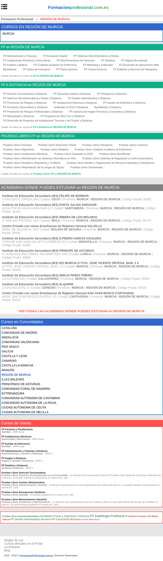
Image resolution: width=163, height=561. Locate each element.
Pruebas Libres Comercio (133, 145)
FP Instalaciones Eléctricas (16, 436)
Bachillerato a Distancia (107, 107)
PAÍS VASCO (10, 346)
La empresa (12, 547)
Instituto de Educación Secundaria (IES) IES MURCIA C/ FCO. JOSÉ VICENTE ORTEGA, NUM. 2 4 (70, 263)
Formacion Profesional (17, 19)
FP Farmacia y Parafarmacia (17, 429)
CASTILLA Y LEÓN (14, 356)
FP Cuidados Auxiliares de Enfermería (55, 65)
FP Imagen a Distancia (13, 458)
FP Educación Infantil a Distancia (72, 93)
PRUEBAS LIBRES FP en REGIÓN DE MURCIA (37, 136)
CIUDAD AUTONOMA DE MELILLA (24, 412)
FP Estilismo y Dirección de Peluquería (135, 69)
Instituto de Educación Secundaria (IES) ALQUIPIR (37, 284)
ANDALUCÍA (9, 337)
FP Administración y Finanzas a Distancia (24, 451)
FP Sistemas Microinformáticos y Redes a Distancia (32, 98)
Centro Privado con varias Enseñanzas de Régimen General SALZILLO (52, 226)
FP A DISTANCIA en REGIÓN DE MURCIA (33, 85)
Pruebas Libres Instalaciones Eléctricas (25, 154)
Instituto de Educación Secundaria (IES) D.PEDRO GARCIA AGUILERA (51, 238)
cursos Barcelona (91, 519)
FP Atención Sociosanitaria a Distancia (25, 93)
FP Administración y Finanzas (20, 56)
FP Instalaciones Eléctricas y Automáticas (26, 60)
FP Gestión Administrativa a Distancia (89, 98)
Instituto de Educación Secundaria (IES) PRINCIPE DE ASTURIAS (48, 250)
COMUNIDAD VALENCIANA (20, 342)
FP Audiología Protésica (107, 516)
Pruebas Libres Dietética (54, 149)
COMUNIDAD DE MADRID (19, 332)
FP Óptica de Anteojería (36, 69)
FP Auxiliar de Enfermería (15, 443)
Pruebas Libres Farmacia (17, 145)
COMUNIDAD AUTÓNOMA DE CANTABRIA (30, 398)
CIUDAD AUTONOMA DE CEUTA (23, 407)
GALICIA (7, 351)
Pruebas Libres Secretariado (86, 167)
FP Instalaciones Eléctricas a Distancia (75, 102)
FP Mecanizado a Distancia (18, 116)
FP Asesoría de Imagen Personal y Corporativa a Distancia (102, 111)
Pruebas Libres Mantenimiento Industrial (24, 499)
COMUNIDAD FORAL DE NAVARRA (25, 388)
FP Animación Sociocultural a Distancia (25, 107)
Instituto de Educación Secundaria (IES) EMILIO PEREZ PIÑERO (47, 275)
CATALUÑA (9, 328)
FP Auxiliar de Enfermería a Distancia (124, 102)
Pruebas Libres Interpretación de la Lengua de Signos (33, 167)
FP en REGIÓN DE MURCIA (22, 47)
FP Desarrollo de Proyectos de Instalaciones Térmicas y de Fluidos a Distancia (47, 120)
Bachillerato (10, 69)
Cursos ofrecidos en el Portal (23, 543)
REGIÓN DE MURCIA (16, 374)
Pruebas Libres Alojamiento (18, 149)
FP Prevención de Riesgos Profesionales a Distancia (33, 111)
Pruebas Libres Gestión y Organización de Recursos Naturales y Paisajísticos (111, 162)
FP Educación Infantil (55, 56)
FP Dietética (108, 60)
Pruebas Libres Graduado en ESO (73, 154)
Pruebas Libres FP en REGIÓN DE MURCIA (57, 173)
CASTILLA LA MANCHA (17, 365)
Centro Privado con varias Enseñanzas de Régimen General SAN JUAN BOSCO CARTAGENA (68, 293)
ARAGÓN (7, 370)
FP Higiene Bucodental (134, 60)
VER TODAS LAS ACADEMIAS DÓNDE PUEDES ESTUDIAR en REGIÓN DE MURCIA (81, 311)
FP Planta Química (67, 69)
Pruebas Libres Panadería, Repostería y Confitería (31, 162)
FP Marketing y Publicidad (97, 65)
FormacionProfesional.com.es (36, 555)
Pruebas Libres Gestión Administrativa (23, 482)
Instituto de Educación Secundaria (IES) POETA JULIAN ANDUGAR (49, 204)
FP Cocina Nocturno (95, 69)
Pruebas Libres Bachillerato (114, 154)
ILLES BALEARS (12, 379)
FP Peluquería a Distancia (111, 93)
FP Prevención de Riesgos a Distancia (25, 102)
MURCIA (8, 33)
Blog (7, 550)
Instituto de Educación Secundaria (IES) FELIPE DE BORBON (45, 196)
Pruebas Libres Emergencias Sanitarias (23, 492)
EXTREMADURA (12, 393)
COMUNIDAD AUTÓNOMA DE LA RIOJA (28, 402)
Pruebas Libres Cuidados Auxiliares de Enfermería (103, 149)
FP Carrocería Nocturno (66, 519)
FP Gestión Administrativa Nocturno (31, 519)
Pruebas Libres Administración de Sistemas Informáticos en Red (39, 158)
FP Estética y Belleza (15, 65)
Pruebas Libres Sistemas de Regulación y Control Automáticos (117, 158)
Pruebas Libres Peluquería (97, 145)
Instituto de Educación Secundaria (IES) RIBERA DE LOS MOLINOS (49, 217)
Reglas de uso (13, 540)
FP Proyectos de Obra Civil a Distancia (62, 116)
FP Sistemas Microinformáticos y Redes (96, 56)
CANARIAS (9, 360)
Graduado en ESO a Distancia (71, 107)
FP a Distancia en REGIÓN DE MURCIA (54, 127)
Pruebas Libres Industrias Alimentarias (21, 516)
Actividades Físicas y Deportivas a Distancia (64, 516)
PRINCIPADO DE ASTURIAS (20, 384)
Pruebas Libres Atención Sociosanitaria (23, 472)
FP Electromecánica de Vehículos (76, 60)
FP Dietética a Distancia (14, 465)
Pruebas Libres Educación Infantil (57, 145)
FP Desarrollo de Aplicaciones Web (139, 65)
